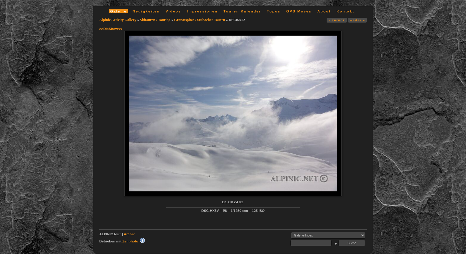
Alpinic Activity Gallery (117, 20)
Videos (173, 11)
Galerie (118, 11)
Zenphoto (130, 241)
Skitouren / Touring (155, 20)
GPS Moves (298, 11)
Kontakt (345, 11)
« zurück (336, 20)
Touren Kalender (242, 11)
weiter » (357, 20)
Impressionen (202, 11)
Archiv (129, 234)
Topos (274, 11)
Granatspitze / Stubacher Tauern (199, 20)
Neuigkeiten (146, 11)
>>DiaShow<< (110, 29)
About (324, 11)
